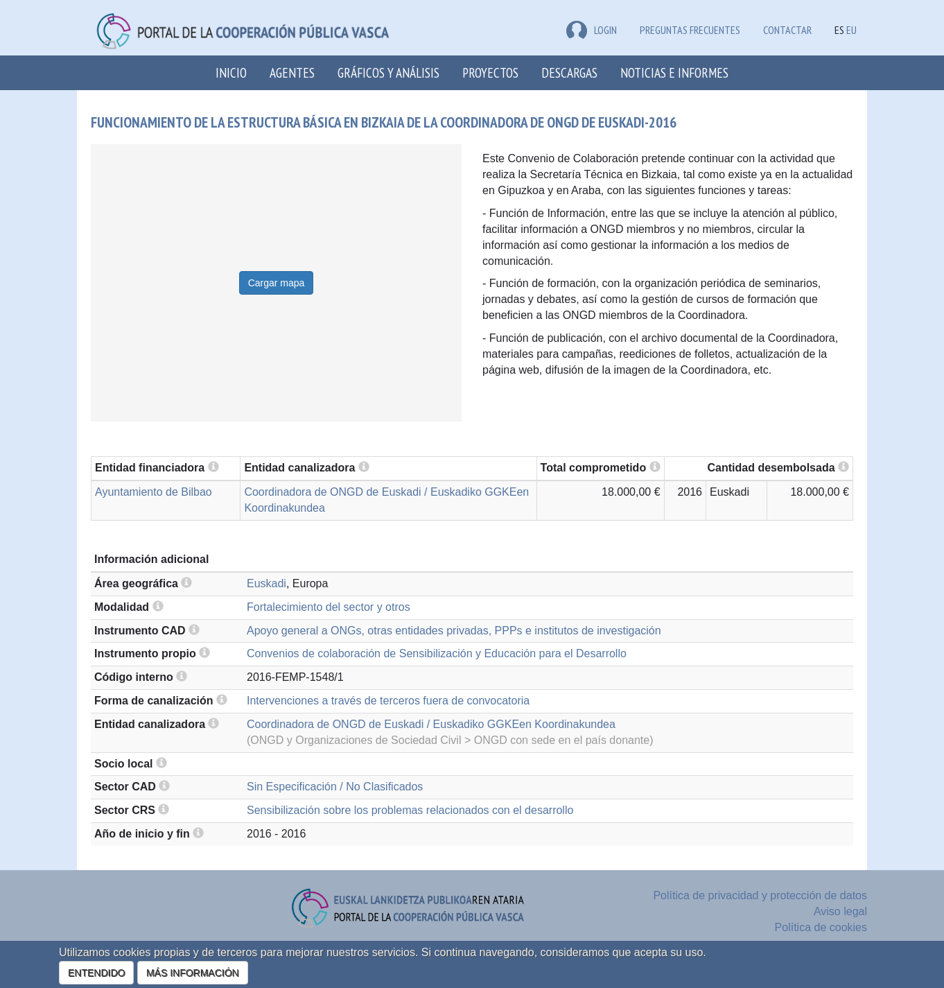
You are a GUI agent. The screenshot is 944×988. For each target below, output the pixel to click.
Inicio (231, 72)
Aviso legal (840, 911)
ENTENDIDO (96, 972)
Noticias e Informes (674, 72)
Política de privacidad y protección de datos (760, 895)
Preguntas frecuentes (690, 30)
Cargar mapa (276, 282)
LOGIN (591, 30)
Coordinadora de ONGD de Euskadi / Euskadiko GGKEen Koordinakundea (431, 724)
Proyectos (490, 72)
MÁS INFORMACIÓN (192, 972)
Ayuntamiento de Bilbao (153, 492)
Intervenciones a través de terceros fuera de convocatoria (388, 701)
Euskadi (266, 583)
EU (851, 30)
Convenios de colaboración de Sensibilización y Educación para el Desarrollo (437, 653)
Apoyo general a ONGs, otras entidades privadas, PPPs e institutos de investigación (454, 630)
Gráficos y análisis (388, 72)
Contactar (787, 30)
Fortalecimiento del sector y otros (328, 607)
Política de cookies (821, 927)
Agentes (292, 72)
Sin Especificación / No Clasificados (335, 786)
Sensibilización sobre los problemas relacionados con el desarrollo (410, 810)
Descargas (569, 72)
